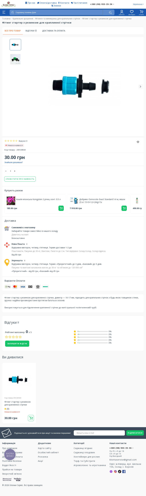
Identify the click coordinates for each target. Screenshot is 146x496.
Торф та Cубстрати (84, 461)
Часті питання (79, 2)
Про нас (30, 2)
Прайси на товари (12, 469)
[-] (6, 171)
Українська (138, 4)
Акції (40, 461)
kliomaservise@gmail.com (123, 459)
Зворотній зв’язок (12, 473)
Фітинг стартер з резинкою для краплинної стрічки (17, 403)
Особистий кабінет (48, 452)
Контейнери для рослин (87, 456)
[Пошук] (110, 13)
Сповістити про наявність (20, 179)
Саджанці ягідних (83, 448)
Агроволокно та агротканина (90, 465)
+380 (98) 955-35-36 (102, 4)
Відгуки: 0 (22, 141)
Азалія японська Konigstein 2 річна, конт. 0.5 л (38, 199)
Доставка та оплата (53, 30)
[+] (14, 171)
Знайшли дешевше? (13, 162)
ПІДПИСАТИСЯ (135, 433)
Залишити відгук (17, 343)
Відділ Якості (9, 465)
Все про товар (13, 30)
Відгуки (31, 30)
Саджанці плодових (84, 452)
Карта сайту (44, 448)
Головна (6, 18)
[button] (140, 86)
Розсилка (43, 456)
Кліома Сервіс (16, 485)
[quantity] (10, 171)
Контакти (63, 2)
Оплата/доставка (47, 2)
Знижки (56, 5)
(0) (6, 408)
